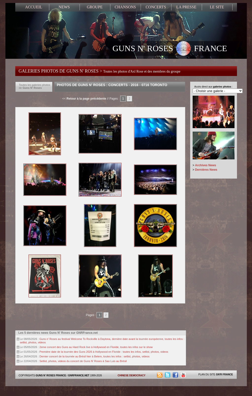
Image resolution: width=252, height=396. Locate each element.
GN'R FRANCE (224, 374)
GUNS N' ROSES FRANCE (170, 49)
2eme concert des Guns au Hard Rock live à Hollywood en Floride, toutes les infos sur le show (96, 347)
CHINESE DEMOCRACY (132, 375)
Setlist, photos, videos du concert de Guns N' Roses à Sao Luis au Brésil (83, 361)
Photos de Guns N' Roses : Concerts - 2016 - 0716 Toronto (112, 85)
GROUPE (94, 7)
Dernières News (206, 169)
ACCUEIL (33, 7)
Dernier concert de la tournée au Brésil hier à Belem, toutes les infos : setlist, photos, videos (94, 356)
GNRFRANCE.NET (78, 375)
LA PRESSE (186, 7)
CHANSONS (125, 7)
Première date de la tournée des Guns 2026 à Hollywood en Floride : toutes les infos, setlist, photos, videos (103, 351)
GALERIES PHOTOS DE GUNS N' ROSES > (100, 71)
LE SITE (217, 7)
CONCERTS (156, 7)
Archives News (205, 165)
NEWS (64, 7)
